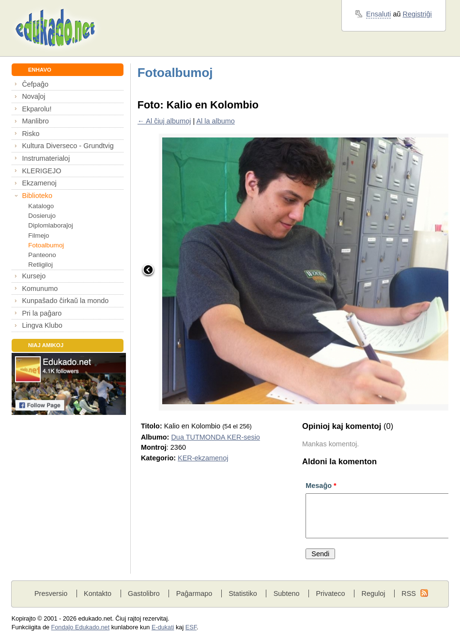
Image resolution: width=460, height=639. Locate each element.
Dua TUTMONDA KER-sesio (215, 437)
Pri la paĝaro (41, 313)
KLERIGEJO (41, 171)
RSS (408, 593)
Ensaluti (378, 14)
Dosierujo (42, 215)
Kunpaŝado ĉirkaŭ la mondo (65, 300)
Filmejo (38, 235)
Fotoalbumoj (46, 245)
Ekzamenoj (39, 183)
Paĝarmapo (194, 593)
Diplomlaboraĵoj (50, 225)
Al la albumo (215, 121)
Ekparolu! (36, 109)
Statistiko (243, 593)
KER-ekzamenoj (203, 458)
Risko (30, 133)
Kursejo (34, 276)
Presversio (50, 593)
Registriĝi (417, 14)
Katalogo (41, 206)
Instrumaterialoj (46, 158)
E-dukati (163, 627)
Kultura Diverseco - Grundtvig (67, 146)
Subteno (287, 593)
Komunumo (40, 288)
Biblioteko (37, 195)
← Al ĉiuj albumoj (164, 121)
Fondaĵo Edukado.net (80, 627)
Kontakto (97, 593)
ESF (191, 627)
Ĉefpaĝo (35, 84)
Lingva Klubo (42, 325)
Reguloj (373, 593)
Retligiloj (40, 264)
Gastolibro (144, 593)
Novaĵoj (33, 96)
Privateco (330, 593)
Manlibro (35, 121)
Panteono (42, 255)
